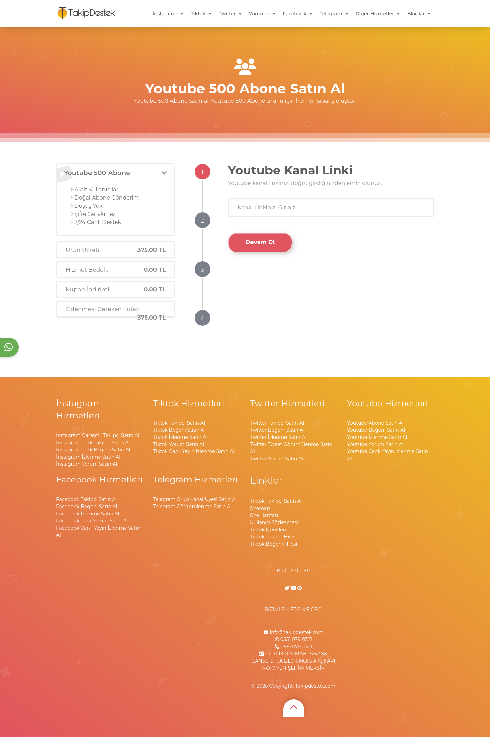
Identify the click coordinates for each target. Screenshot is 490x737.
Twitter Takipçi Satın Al (277, 423)
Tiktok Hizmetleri (188, 403)
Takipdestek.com (315, 686)
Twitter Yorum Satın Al (276, 459)
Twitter (227, 14)
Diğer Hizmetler (375, 14)
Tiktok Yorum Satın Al (178, 444)
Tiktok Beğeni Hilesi (273, 544)
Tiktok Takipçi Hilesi (273, 537)
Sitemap (260, 508)
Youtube (259, 14)
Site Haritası (264, 515)
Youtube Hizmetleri (387, 403)
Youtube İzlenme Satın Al (377, 437)
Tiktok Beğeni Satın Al (179, 430)
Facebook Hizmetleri (99, 479)
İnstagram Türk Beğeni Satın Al (93, 450)
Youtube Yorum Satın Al (375, 444)
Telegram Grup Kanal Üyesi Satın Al (195, 499)
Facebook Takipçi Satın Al (86, 499)
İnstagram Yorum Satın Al (86, 464)
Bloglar (416, 14)
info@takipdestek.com (293, 632)
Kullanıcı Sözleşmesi (274, 522)
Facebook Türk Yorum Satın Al (92, 521)
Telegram (331, 14)
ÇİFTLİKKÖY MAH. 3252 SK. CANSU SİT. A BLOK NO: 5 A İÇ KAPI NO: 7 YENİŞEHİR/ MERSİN (294, 661)
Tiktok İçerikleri (268, 530)
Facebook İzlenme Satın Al (87, 514)
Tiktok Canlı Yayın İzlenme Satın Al (193, 451)
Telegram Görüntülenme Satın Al (192, 506)
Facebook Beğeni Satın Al (86, 506)
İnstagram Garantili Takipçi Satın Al (97, 435)
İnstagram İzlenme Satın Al (88, 457)
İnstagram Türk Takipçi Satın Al (93, 443)
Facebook (294, 14)
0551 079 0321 (293, 639)
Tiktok (198, 14)
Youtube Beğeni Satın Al (376, 430)
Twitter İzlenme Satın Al (278, 437)
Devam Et (260, 242)
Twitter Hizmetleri (287, 403)
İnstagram (165, 14)
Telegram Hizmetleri (195, 479)
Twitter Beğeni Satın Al (277, 430)
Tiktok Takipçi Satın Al (179, 423)
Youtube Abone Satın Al (375, 423)
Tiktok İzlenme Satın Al (180, 437)
